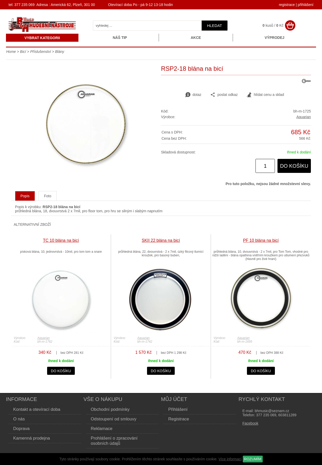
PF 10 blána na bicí (261, 240)
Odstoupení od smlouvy (113, 419)
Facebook (250, 423)
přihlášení (305, 5)
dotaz (193, 94)
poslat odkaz (224, 94)
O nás (19, 419)
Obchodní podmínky (110, 409)
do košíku (294, 166)
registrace (287, 5)
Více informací (230, 459)
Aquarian (303, 117)
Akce (196, 38)
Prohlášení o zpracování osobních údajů (114, 441)
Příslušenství (40, 52)
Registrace (178, 419)
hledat (214, 25)
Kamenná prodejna (31, 438)
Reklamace (102, 428)
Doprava (21, 428)
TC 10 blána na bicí (61, 240)
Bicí (23, 52)
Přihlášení (178, 409)
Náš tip (120, 38)
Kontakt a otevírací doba (36, 409)
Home (11, 52)
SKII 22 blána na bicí (161, 240)
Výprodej (274, 38)
